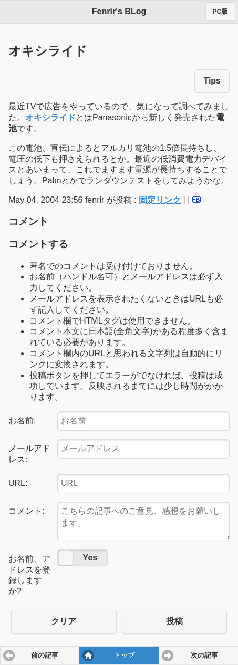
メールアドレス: (29, 454)
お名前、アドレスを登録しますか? (29, 575)
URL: (17, 483)
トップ (124, 655)
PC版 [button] (220, 11)
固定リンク (160, 199)
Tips (212, 80)
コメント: (26, 510)
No (65, 557)
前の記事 (44, 655)
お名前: (22, 420)
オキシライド (50, 117)
